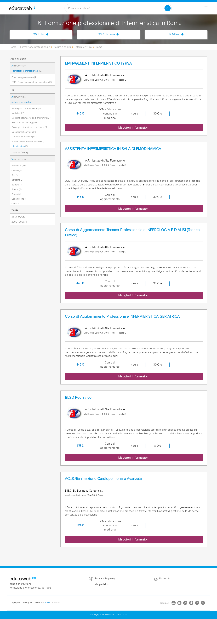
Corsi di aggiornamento (24, 77)
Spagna (16, 602)
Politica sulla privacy (105, 578)
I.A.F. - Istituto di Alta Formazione (104, 75)
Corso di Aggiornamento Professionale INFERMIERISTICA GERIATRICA (122, 316)
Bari (15, 175)
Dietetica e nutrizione (23, 136)
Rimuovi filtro (19, 65)
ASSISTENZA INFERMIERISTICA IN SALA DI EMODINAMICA (113, 149)
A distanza (19, 165)
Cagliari (16, 194)
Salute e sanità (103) (22, 102)
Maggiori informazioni (133, 127)
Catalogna (27, 602)
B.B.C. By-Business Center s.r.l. (84, 490)
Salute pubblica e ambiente (26, 108)
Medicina (18, 113)
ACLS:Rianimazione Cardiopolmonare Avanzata (103, 479)
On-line (16, 170)
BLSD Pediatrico (78, 398)
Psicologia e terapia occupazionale (29, 127)
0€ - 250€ (18, 217)
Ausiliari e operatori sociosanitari (28, 141)
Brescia (16, 189)
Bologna (17, 184)
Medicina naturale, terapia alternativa (31, 118)
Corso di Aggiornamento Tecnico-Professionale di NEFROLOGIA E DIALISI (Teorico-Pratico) (133, 232)
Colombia (39, 602)
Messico (56, 602)
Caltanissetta (19, 198)
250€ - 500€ (19, 222)
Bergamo (17, 180)
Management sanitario (24, 132)
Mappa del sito (102, 584)
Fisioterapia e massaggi (24, 122)
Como (15, 203)
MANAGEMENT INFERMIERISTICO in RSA (98, 63)
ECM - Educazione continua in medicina (32, 82)
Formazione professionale (27, 71)
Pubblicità (164, 578)
